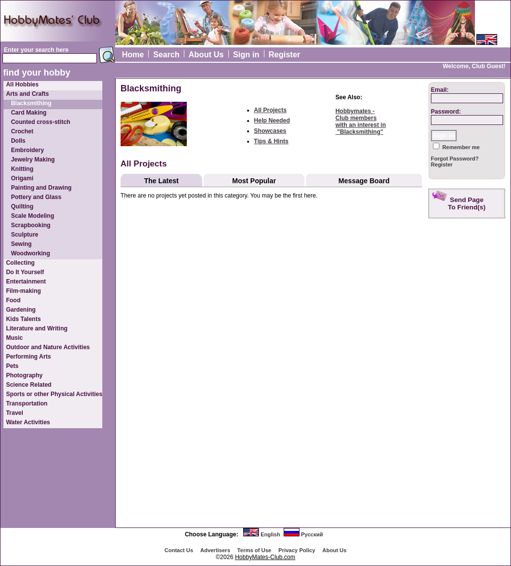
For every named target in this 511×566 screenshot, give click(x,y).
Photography (24, 375)
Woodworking (30, 253)
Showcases (270, 130)
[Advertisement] (468, 378)
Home (133, 54)
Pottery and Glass (36, 197)
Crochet (22, 131)
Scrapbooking (30, 225)
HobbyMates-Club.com (265, 557)
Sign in (246, 54)
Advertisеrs (215, 550)
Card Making (28, 112)
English (270, 534)
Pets (12, 366)
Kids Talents (23, 319)
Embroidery (27, 150)
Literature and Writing (36, 328)
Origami (22, 178)
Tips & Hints (271, 141)
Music (14, 337)
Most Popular (254, 181)
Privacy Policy (296, 550)
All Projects (270, 110)
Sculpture (24, 234)
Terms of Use (254, 550)
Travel (14, 412)
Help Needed (272, 120)
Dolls (18, 140)
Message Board (364, 181)
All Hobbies (22, 84)
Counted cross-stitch (40, 122)
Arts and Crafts (27, 93)
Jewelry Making (33, 159)
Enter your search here (36, 49)
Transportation (26, 403)
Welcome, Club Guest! (474, 66)
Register (284, 54)
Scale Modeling (32, 215)
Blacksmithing (31, 103)
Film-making (23, 290)
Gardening (21, 309)
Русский (312, 534)
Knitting (22, 168)
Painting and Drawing (41, 187)
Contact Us (179, 550)
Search (166, 54)
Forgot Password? (455, 159)
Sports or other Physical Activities (54, 394)
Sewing (21, 244)
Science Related (28, 384)
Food (13, 300)
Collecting (20, 262)
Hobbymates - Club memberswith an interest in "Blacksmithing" (361, 121)
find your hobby (36, 73)
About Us (206, 54)
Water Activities (28, 422)
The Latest (161, 181)
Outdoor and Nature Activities (48, 347)
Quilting (22, 206)
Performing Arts (28, 356)
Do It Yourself (25, 272)
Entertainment (26, 281)
